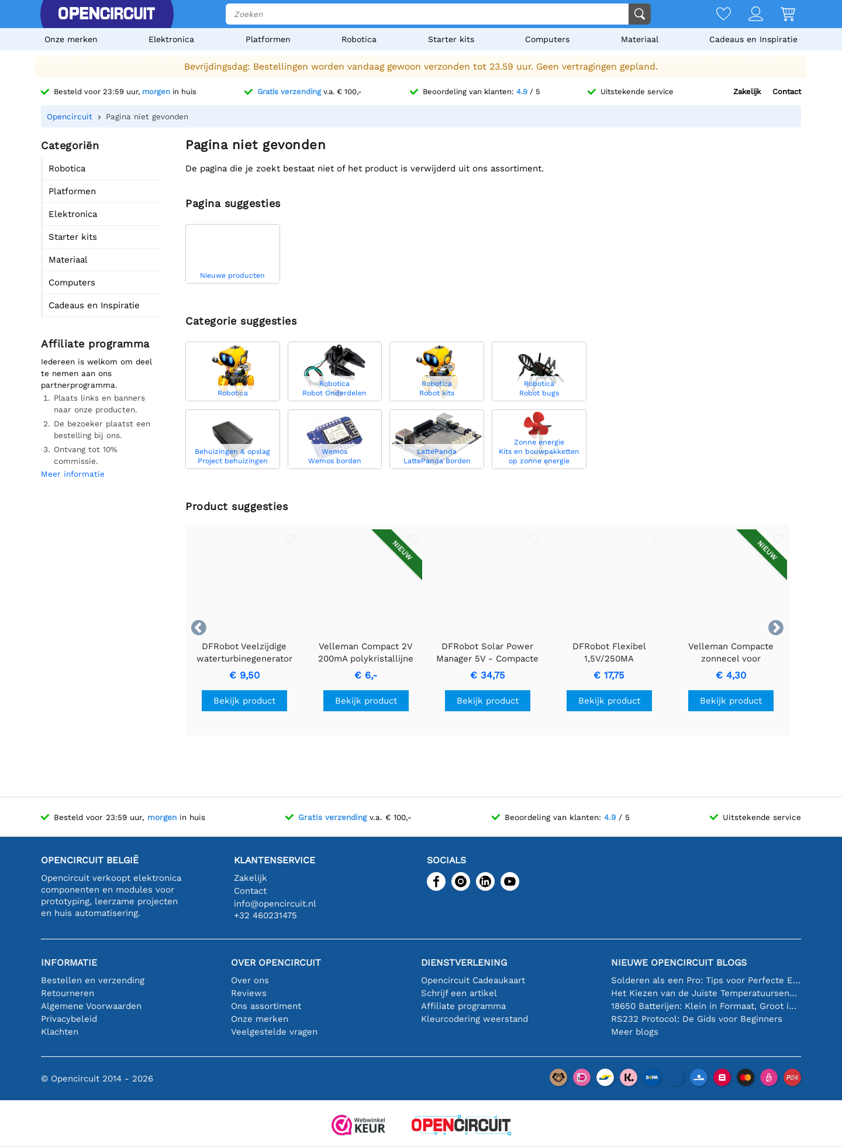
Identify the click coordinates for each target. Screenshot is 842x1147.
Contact (786, 91)
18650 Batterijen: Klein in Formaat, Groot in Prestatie (706, 1006)
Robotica (359, 39)
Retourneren (67, 993)
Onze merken (71, 39)
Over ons (250, 980)
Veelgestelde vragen (274, 1032)
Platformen (268, 39)
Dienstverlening (464, 962)
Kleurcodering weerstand (474, 1019)
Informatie (69, 962)
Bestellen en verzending (92, 980)
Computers (547, 39)
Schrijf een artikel (459, 993)
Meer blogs (634, 1032)
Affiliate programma (463, 1006)
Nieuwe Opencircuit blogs (679, 962)
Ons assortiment (266, 1006)
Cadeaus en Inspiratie (753, 39)
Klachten (59, 1032)
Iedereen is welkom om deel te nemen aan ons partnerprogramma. (96, 373)
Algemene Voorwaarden (91, 1006)
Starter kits (451, 39)
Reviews (249, 993)
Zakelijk (747, 91)
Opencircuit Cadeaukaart (473, 980)
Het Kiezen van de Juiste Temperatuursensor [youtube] (706, 993)
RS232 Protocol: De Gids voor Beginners (696, 1019)
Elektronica (171, 39)
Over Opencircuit (276, 962)
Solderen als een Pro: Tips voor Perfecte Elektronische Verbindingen (706, 980)
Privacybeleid (69, 1019)
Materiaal (639, 39)
